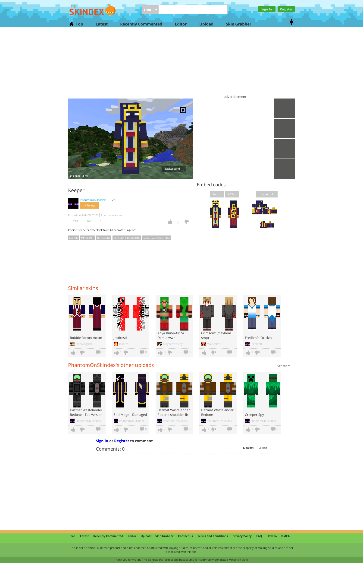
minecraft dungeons (127, 237)
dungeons (103, 237)
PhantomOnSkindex (93, 200)
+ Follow (89, 205)
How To (272, 536)
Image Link (267, 194)
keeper (73, 237)
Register (286, 9)
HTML (232, 194)
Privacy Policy (242, 536)
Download (284, 128)
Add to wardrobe (284, 149)
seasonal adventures (157, 237)
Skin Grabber (238, 24)
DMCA (285, 536)
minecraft (87, 237)
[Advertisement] (181, 65)
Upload (206, 24)
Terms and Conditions (212, 536)
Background (173, 169)
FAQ (259, 536)
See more (283, 366)
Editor (181, 24)
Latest (102, 24)
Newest (248, 448)
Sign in (102, 440)
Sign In (266, 9)
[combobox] (150, 10)
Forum (217, 194)
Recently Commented (141, 24)
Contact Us (185, 536)
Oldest (263, 448)
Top (79, 24)
